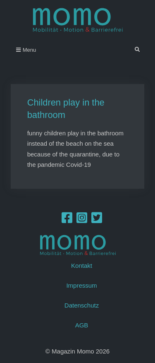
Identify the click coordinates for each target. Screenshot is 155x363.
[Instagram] (81, 220)
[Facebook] (67, 220)
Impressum (81, 285)
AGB (81, 325)
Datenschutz (81, 305)
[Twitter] (96, 220)
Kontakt (81, 265)
